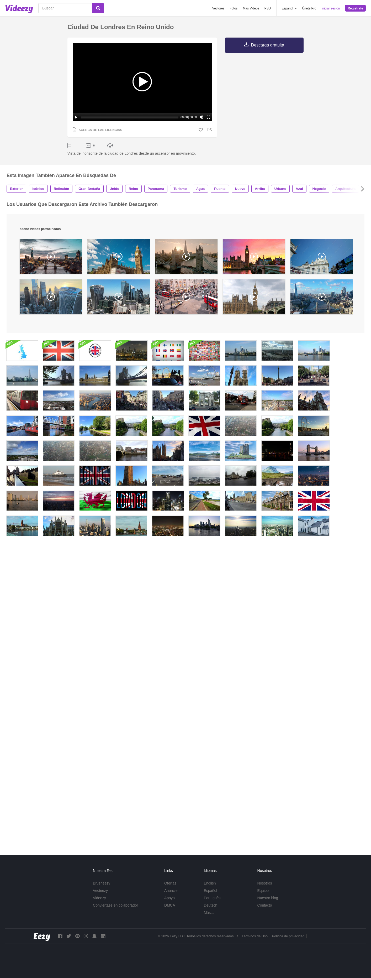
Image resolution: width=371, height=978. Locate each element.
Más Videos (251, 8)
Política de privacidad (288, 936)
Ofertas (170, 883)
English (210, 883)
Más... (209, 913)
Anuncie (171, 890)
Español (210, 890)
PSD (267, 8)
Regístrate (355, 8)
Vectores (218, 8)
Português (212, 898)
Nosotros (264, 883)
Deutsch (210, 905)
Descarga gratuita (267, 45)
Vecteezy (100, 890)
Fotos (233, 8)
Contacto (264, 905)
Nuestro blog (267, 898)
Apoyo (169, 898)
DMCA (169, 905)
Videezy (99, 898)
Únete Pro (309, 8)
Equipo (263, 890)
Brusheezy (101, 883)
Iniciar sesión (330, 8)
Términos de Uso (255, 936)
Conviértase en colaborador (115, 905)
